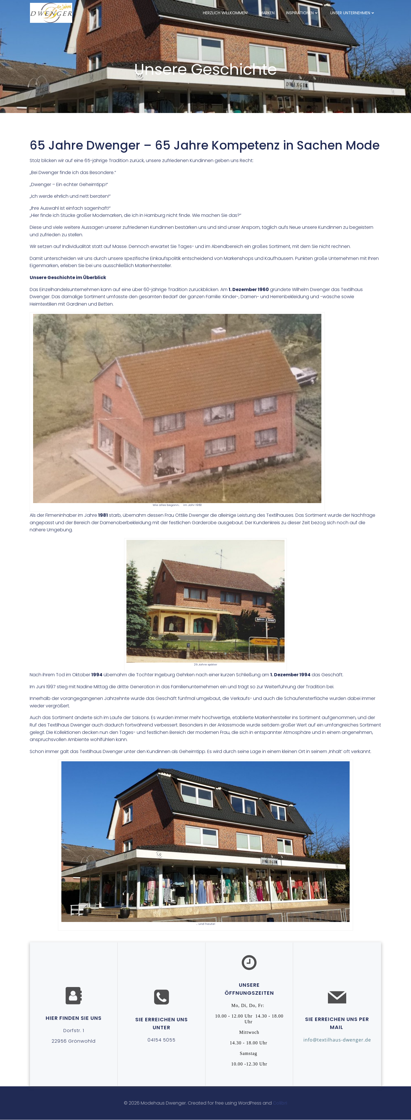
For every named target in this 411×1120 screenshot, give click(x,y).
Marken (267, 12)
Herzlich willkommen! (225, 12)
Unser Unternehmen (353, 12)
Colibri (280, 1103)
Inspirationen (302, 12)
